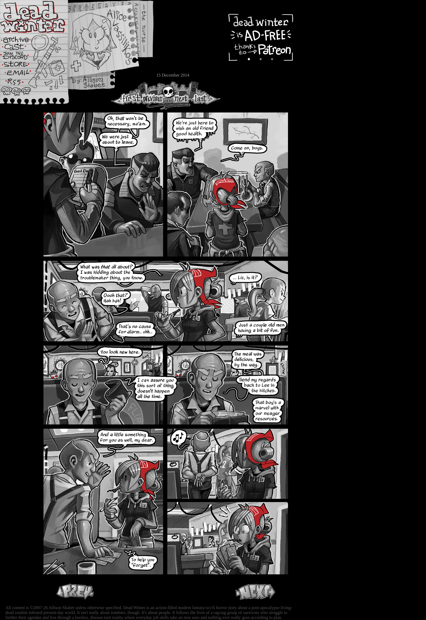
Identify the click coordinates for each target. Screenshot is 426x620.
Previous (155, 95)
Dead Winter (41, 17)
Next (179, 95)
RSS (20, 84)
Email (20, 75)
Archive (20, 39)
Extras (20, 57)
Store (20, 66)
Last (206, 95)
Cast (20, 48)
